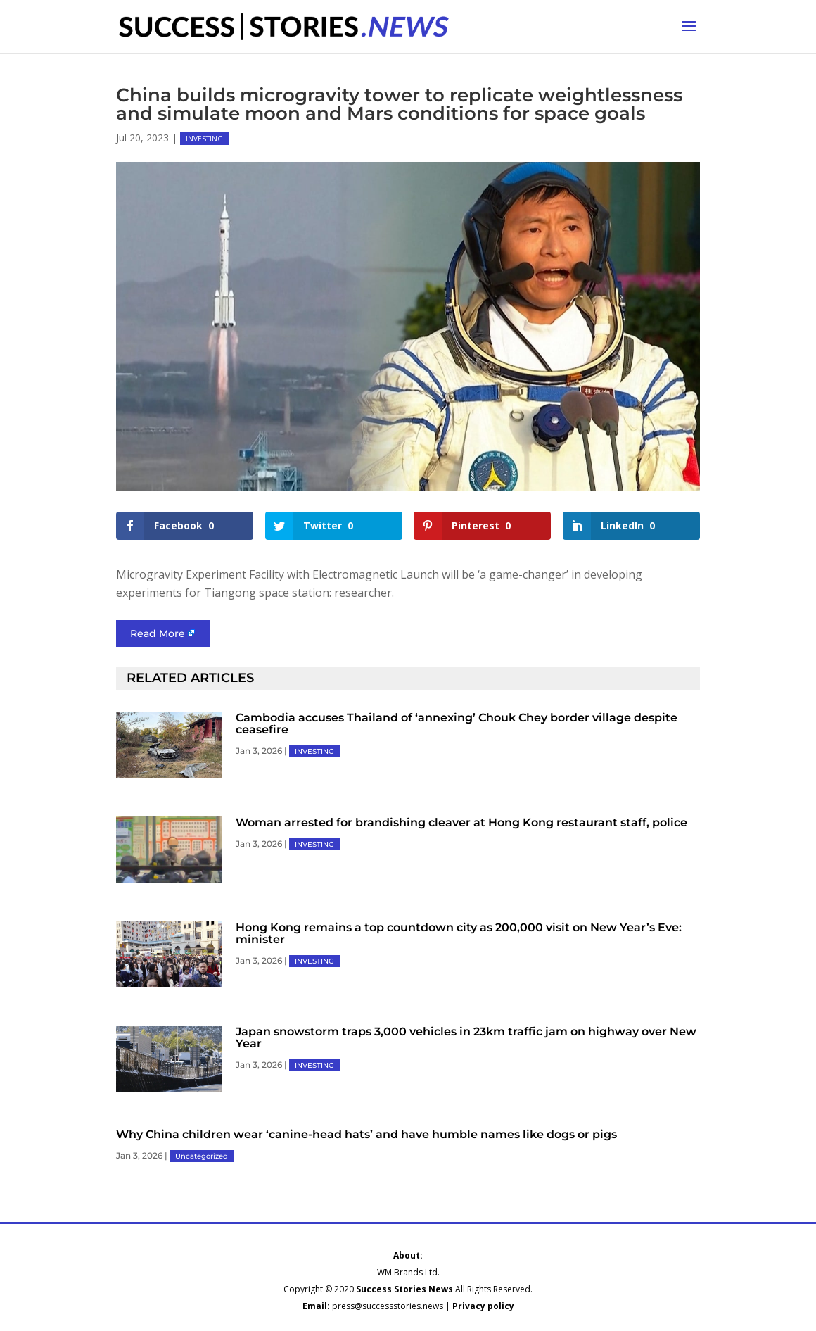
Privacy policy (483, 1306)
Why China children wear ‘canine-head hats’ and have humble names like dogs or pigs (366, 1134)
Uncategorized (201, 1156)
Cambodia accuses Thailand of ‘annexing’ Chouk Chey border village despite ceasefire (456, 723)
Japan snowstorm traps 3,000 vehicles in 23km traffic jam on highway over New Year (466, 1037)
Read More (157, 633)
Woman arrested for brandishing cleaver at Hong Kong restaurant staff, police (461, 822)
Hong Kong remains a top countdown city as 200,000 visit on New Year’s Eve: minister (459, 933)
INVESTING (204, 139)
